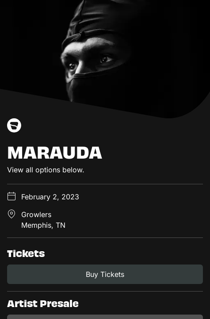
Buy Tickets (105, 274)
